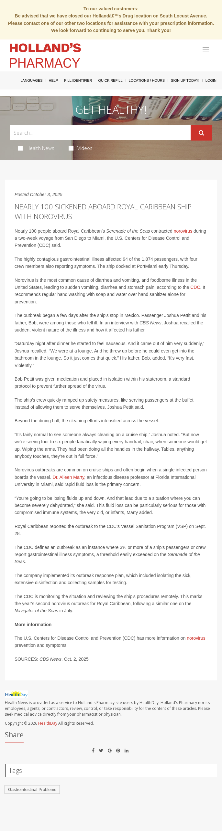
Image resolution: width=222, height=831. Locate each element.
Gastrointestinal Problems (32, 789)
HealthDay (47, 723)
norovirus (183, 231)
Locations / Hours (147, 80)
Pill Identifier (78, 80)
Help (53, 80)
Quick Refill (110, 80)
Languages (31, 80)
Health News (36, 148)
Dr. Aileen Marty (68, 477)
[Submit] (201, 133)
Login (210, 80)
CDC (195, 287)
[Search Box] (100, 132)
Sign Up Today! (185, 80)
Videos (81, 148)
